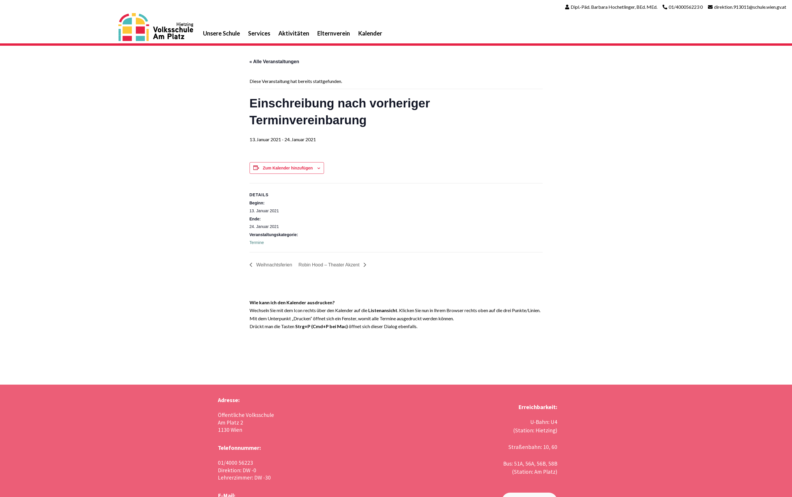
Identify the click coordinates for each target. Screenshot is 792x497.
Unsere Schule (221, 33)
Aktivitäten (293, 33)
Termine (257, 242)
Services (259, 33)
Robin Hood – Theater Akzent (329, 264)
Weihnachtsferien (273, 264)
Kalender (370, 33)
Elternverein (333, 33)
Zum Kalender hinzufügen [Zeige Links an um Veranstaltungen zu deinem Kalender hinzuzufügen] (288, 168)
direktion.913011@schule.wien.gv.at (750, 7)
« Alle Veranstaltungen (274, 61)
